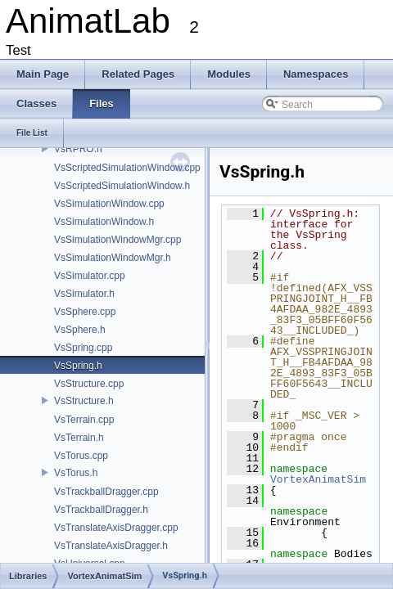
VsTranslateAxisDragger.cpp (116, 527)
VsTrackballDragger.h (101, 509)
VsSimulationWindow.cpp (109, 203)
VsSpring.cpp (83, 347)
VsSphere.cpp (84, 311)
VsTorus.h (75, 473)
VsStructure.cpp (89, 383)
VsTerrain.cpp (84, 419)
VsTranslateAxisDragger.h (111, 545)
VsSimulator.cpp (89, 275)
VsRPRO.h (78, 149)
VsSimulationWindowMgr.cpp (117, 239)
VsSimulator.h (84, 293)
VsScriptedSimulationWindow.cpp (127, 167)
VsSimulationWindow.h (104, 221)
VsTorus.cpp (81, 455)
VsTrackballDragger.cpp (106, 491)
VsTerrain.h (79, 437)
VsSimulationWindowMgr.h (112, 257)
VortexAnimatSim (318, 479)
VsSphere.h (80, 329)
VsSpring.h (78, 365)
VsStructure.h (84, 401)
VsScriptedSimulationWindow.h (122, 185)
